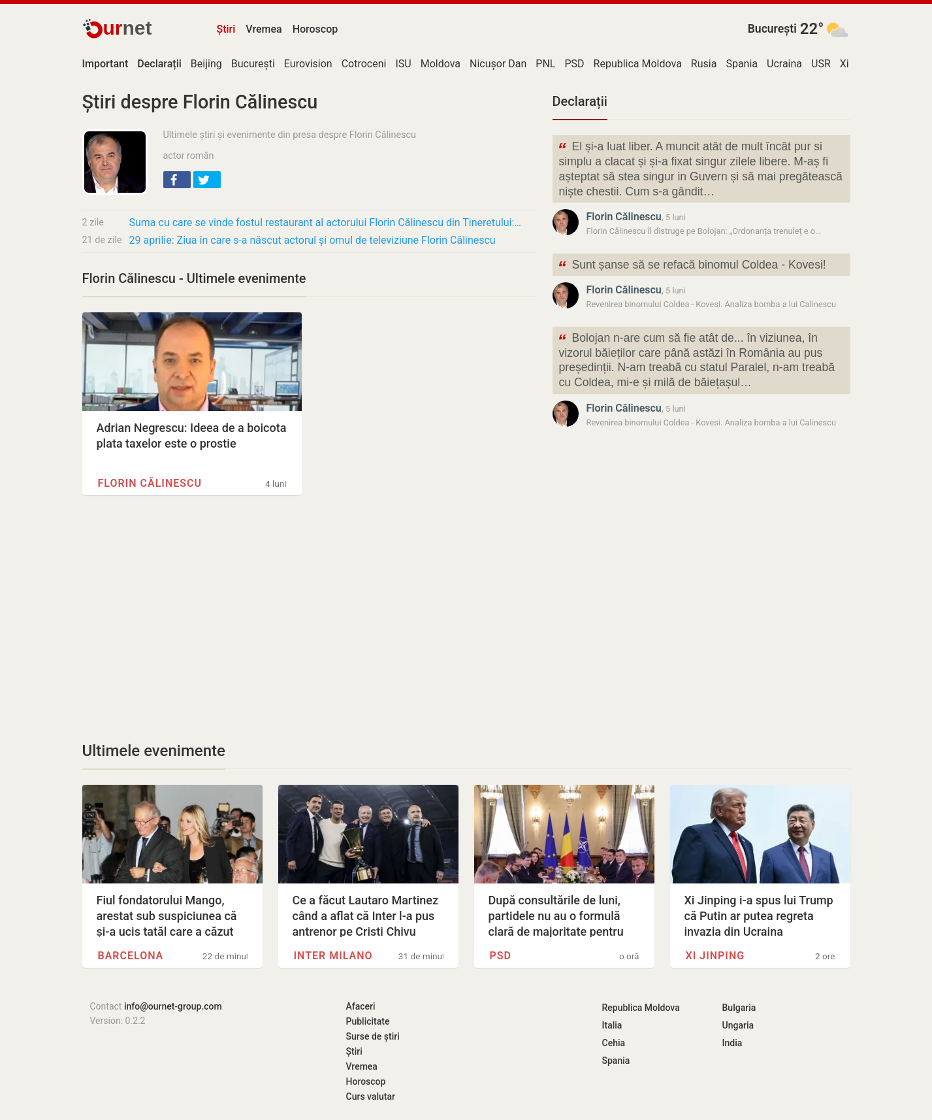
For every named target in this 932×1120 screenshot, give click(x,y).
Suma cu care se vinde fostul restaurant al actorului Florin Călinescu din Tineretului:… (325, 222)
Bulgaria (739, 1007)
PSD (574, 64)
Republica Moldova (638, 64)
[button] (177, 179)
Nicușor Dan (498, 64)
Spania (742, 64)
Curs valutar (370, 1096)
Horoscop (315, 29)
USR (821, 64)
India (732, 1043)
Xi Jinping (715, 955)
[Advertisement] (309, 618)
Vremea (263, 29)
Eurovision (308, 64)
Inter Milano (333, 955)
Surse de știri (373, 1036)
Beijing (206, 64)
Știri (226, 29)
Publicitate (368, 1021)
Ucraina (784, 64)
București (772, 28)
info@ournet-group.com (173, 1006)
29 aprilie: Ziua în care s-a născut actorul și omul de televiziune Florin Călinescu (312, 240)
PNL (545, 64)
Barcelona (131, 955)
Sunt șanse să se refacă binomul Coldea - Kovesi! (692, 266)
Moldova (440, 64)
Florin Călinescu (150, 483)
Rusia (704, 64)
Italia (612, 1025)
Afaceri (361, 1006)
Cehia (614, 1043)
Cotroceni (364, 64)
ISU (403, 64)
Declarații (580, 101)
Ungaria (738, 1025)
